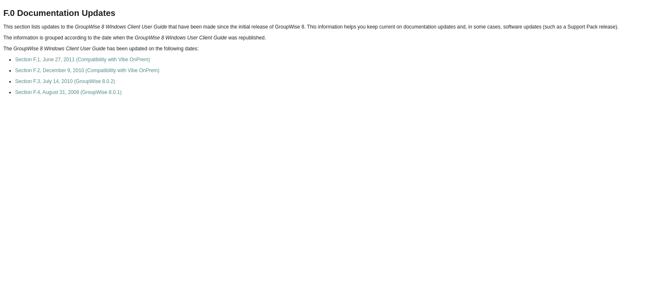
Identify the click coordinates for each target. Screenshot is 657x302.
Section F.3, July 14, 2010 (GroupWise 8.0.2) (65, 81)
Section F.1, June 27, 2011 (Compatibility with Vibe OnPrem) (82, 59)
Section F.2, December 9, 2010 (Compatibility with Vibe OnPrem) (87, 70)
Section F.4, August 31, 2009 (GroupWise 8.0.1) (68, 92)
